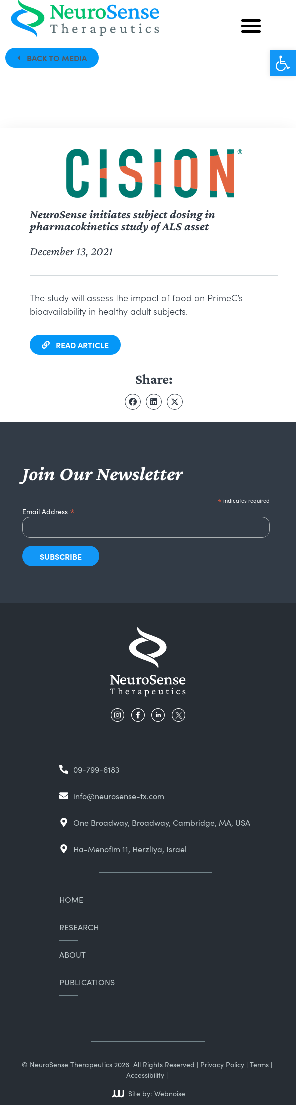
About (72, 954)
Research (79, 926)
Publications (87, 981)
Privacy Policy (222, 1064)
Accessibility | (147, 1075)
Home (71, 899)
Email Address (48, 510)
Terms (259, 1064)
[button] (283, 63)
